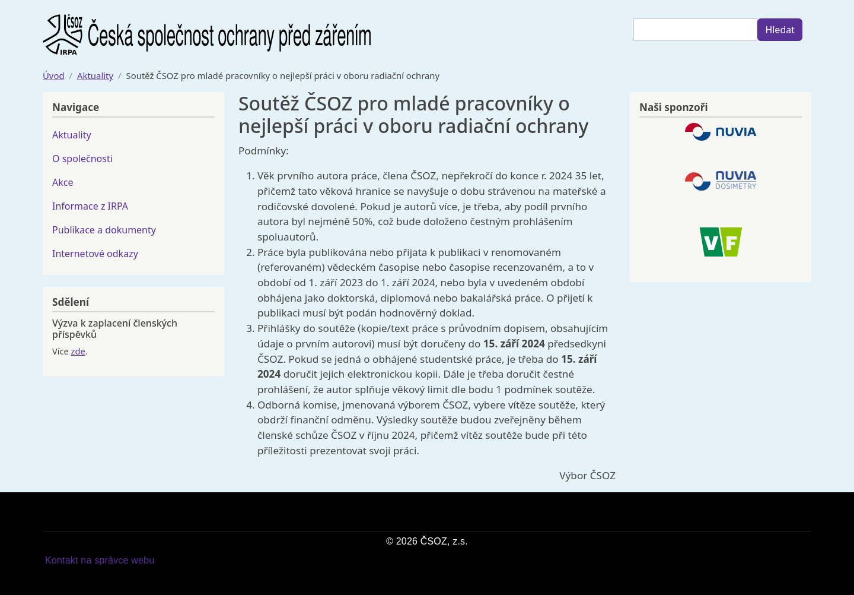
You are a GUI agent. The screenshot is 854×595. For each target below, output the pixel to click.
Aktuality (95, 75)
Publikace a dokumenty (104, 229)
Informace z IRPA (90, 206)
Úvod (54, 75)
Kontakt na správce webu (99, 560)
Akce (62, 182)
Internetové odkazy (95, 253)
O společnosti (82, 158)
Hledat (780, 29)
